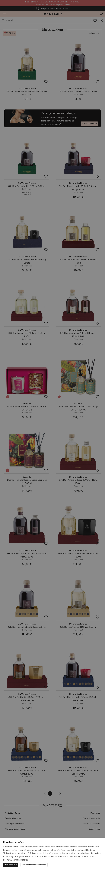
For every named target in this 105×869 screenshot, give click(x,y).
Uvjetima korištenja (18, 859)
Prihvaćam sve (11, 864)
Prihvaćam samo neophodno (34, 864)
